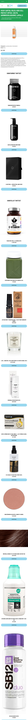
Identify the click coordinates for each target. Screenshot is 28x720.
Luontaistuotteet (9, 46)
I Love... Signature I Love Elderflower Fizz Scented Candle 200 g (14, 360)
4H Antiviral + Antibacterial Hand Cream (14, 184)
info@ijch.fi (2, 1)
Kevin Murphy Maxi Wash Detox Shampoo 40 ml (14, 280)
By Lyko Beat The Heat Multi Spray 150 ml (14, 475)
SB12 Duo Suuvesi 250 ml (14, 716)
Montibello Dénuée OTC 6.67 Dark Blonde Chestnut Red (14, 554)
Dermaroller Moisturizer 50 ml (14, 400)
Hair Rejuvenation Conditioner (14, 144)
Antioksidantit (14, 46)
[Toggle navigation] (2, 6)
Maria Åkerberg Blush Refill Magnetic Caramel (14, 514)
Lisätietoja (14, 53)
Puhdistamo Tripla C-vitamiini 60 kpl (14, 240)
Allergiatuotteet (22, 5)
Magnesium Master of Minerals (14, 105)
